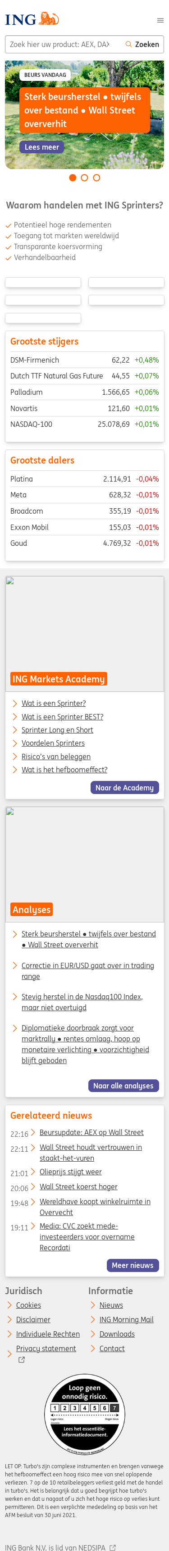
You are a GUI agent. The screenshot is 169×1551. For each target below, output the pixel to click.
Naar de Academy (125, 787)
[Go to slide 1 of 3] (72, 177)
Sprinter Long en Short (57, 730)
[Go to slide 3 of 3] (96, 177)
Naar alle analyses (123, 1085)
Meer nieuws (133, 1265)
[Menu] (160, 19)
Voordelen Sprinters (53, 743)
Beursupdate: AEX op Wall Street (76, 1134)
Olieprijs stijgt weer (55, 1173)
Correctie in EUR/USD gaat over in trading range (88, 971)
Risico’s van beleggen (56, 756)
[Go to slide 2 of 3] (84, 177)
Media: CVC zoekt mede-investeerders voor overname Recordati (72, 1227)
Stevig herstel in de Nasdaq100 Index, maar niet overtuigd (82, 1002)
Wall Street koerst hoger (63, 1188)
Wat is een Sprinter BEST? (62, 717)
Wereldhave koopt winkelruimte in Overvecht (80, 1203)
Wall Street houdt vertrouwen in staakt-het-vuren (76, 1149)
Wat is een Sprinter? (54, 704)
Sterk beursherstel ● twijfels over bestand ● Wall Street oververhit (89, 940)
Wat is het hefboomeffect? (64, 770)
